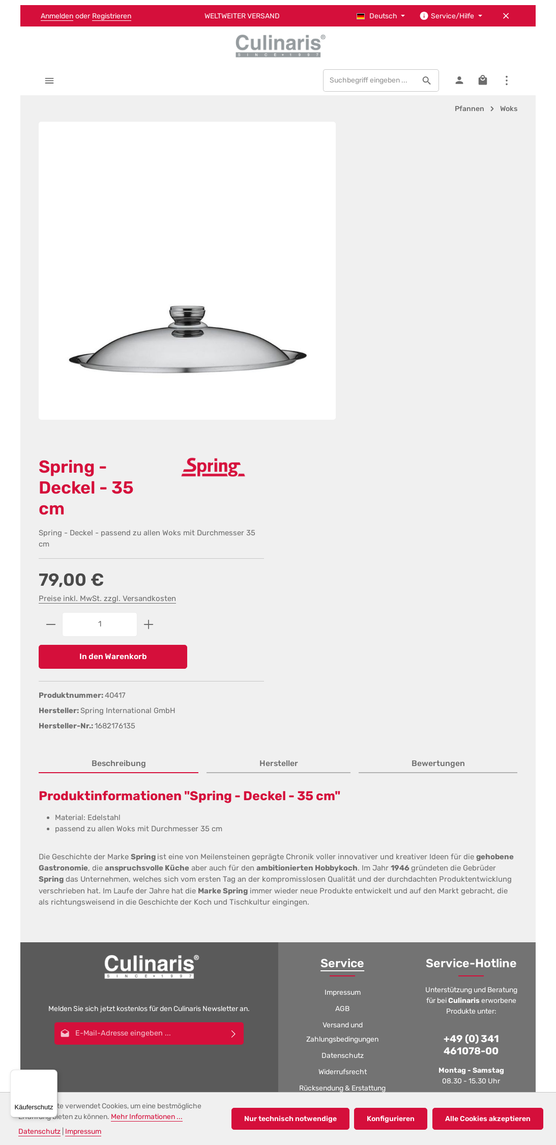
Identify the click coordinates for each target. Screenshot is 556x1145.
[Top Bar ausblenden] (506, 16)
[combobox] (369, 82)
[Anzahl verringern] (342, 313)
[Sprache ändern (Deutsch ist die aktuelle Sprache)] (381, 16)
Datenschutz (342, 746)
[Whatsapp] (304, 948)
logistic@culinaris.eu (478, 826)
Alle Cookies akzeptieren (488, 1118)
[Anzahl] (390, 313)
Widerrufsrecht (342, 762)
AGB (342, 699)
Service (342, 654)
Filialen (342, 811)
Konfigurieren (392, 1118)
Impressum (343, 683)
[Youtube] (252, 948)
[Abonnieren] (234, 724)
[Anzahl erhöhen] (440, 313)
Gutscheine (342, 795)
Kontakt (342, 877)
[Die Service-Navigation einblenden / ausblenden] (450, 16)
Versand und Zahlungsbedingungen (342, 723)
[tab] (118, 455)
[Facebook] (226, 948)
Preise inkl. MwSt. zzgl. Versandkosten (398, 286)
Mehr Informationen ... (147, 1116)
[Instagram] (278, 948)
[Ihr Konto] (459, 82)
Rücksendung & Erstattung (342, 779)
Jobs (342, 828)
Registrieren (111, 16)
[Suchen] (426, 82)
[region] (173, 268)
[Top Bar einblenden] (506, 82)
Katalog (342, 844)
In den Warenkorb (395, 345)
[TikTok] (330, 948)
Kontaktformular (470, 856)
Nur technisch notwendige (292, 1118)
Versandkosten (249, 1021)
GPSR (342, 860)
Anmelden (57, 16)
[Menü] (50, 82)
